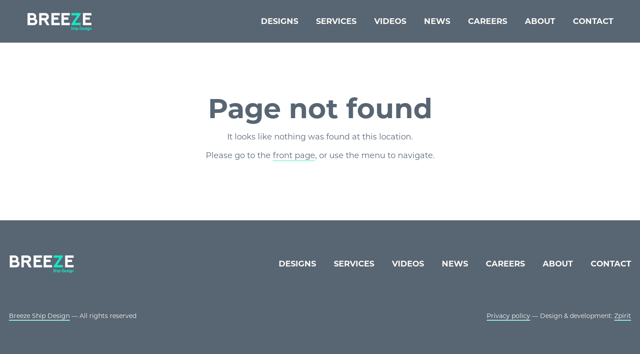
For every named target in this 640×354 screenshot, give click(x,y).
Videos (390, 21)
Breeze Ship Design (39, 316)
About (540, 21)
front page (294, 155)
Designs (279, 21)
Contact (593, 21)
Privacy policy (508, 316)
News (437, 21)
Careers (487, 21)
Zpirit (622, 316)
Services (336, 21)
